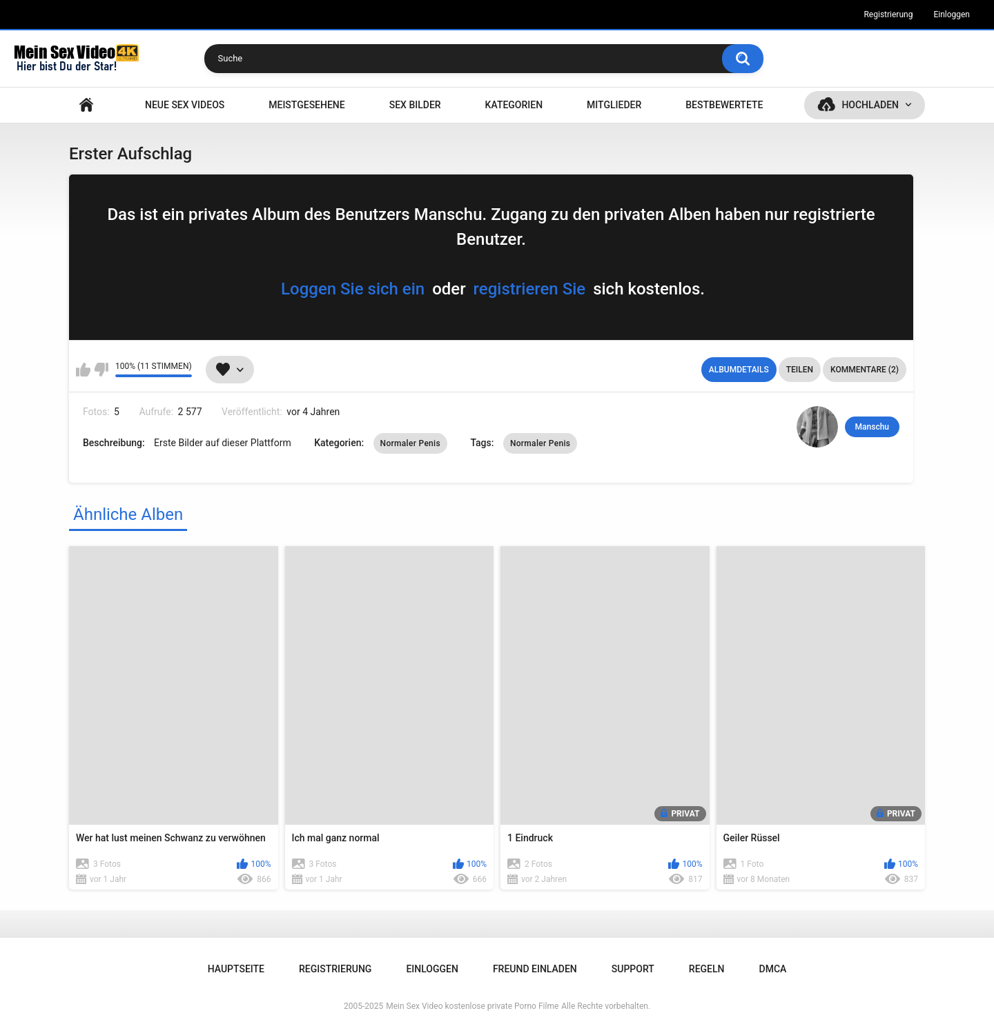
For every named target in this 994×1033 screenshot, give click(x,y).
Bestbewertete (724, 104)
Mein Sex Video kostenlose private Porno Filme (472, 1006)
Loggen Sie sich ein (353, 289)
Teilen (799, 369)
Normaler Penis (410, 443)
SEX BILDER (415, 104)
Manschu (872, 427)
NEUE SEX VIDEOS (184, 104)
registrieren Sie (530, 289)
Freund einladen (535, 968)
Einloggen (951, 14)
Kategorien (514, 104)
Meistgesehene (306, 104)
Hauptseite (86, 105)
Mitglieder (614, 104)
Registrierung (888, 14)
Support (633, 968)
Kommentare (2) (864, 369)
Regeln (707, 968)
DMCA (773, 968)
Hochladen (870, 104)
